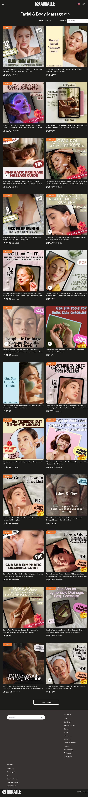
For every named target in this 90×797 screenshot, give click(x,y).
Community (68, 758)
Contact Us (11, 771)
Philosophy (67, 755)
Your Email (12, 719)
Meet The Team (69, 727)
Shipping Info (11, 774)
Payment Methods (13, 785)
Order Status (11, 788)
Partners (67, 748)
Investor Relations (70, 744)
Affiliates (67, 741)
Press (66, 734)
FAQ (8, 778)
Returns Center (12, 781)
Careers (66, 730)
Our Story (67, 723)
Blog (65, 720)
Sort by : (63, 22)
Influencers (68, 737)
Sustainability (68, 751)
